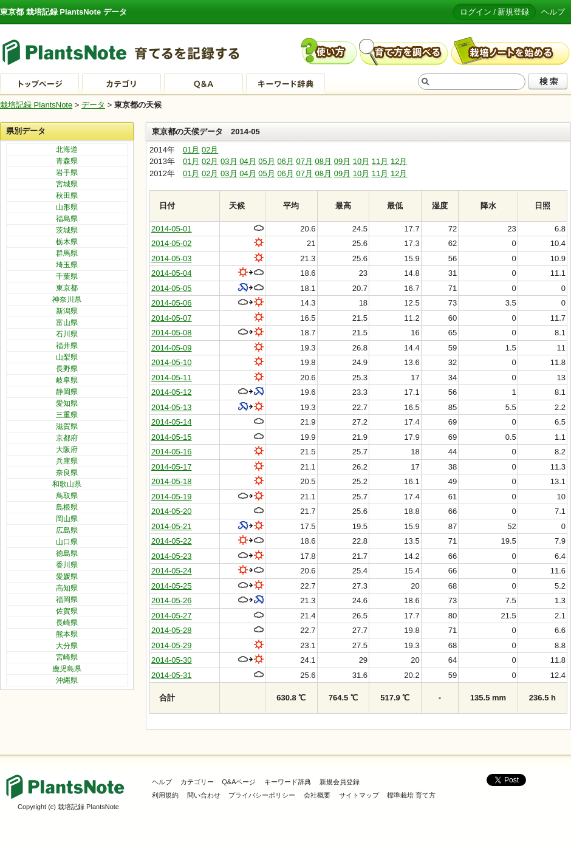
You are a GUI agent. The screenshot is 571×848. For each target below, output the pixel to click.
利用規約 (165, 795)
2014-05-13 (171, 407)
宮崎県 (67, 657)
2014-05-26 (171, 600)
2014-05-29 (171, 645)
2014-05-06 (171, 302)
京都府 (67, 438)
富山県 (67, 322)
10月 (361, 161)
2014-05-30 (171, 660)
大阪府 (67, 449)
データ (93, 104)
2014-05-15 (171, 437)
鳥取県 (67, 495)
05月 (266, 161)
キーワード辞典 (287, 781)
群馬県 (67, 253)
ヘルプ (553, 11)
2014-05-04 (171, 273)
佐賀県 (67, 611)
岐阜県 (67, 380)
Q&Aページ (239, 781)
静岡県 (67, 392)
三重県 (67, 415)
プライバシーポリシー (261, 795)
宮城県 (67, 184)
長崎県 (67, 622)
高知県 (67, 588)
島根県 (67, 507)
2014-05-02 (171, 243)
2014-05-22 (171, 540)
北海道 (67, 149)
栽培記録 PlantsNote (36, 104)
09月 (342, 161)
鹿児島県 (66, 669)
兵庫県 (67, 461)
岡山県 (67, 519)
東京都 (67, 288)
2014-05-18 (171, 481)
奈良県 (67, 472)
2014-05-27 (171, 615)
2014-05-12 (171, 392)
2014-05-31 (171, 675)
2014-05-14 (171, 421)
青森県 (67, 161)
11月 (380, 161)
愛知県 (67, 403)
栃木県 (67, 242)
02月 (210, 149)
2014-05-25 (171, 585)
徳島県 (67, 553)
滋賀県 (67, 426)
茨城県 (67, 230)
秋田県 (67, 195)
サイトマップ (359, 795)
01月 (191, 149)
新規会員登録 (340, 781)
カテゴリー (197, 781)
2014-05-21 (171, 526)
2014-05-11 (171, 377)
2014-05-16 (171, 451)
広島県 (67, 530)
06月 (285, 161)
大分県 (67, 645)
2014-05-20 (171, 511)
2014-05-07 (171, 318)
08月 (323, 161)
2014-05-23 (171, 556)
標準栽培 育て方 (411, 795)
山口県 (67, 542)
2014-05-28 (171, 630)
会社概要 (317, 795)
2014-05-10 (171, 362)
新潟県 (67, 311)
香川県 (67, 565)
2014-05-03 (171, 258)
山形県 (67, 207)
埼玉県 (67, 265)
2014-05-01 (171, 228)
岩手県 (67, 172)
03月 (229, 161)
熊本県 (67, 634)
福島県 (67, 218)
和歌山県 (66, 484)
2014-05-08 (171, 332)
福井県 (67, 345)
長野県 (67, 368)
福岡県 (67, 599)
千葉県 (67, 276)
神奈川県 (66, 299)
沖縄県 (67, 680)
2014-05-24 (171, 570)
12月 (399, 161)
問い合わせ (204, 795)
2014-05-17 (171, 466)
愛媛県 (67, 576)
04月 (247, 161)
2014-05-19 (171, 496)
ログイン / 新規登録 (495, 11)
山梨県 (67, 357)
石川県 (67, 334)
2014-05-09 (171, 347)
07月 (304, 161)
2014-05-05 (171, 288)
